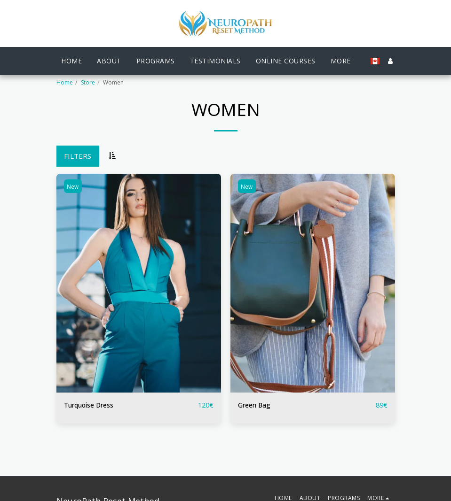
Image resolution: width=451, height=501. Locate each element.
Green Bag (255, 405)
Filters (77, 156)
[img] (138, 283)
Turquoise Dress (91, 405)
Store (88, 82)
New (73, 187)
